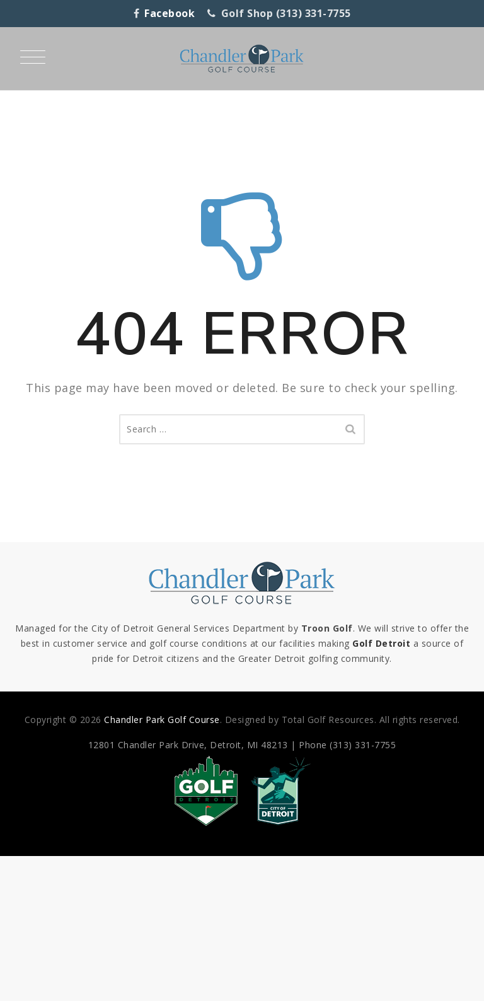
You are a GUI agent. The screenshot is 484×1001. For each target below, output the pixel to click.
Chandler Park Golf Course (162, 720)
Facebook (169, 13)
